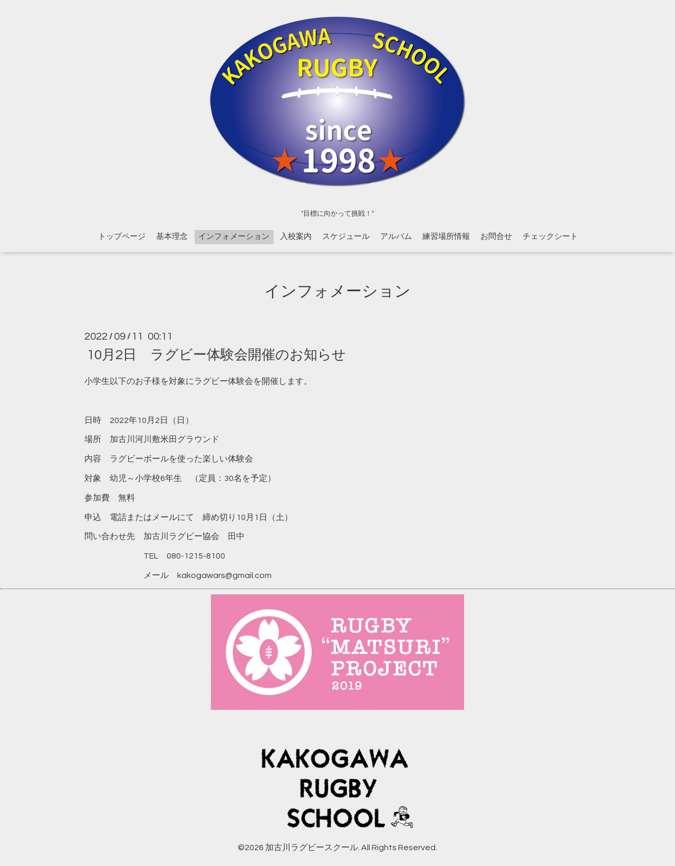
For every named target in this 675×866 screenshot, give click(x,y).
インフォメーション (233, 236)
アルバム (396, 236)
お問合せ (496, 236)
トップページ (122, 236)
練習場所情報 (446, 236)
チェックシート (550, 236)
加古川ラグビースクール (311, 847)
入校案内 (296, 236)
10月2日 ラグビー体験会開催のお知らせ (216, 355)
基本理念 (172, 236)
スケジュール (346, 236)
